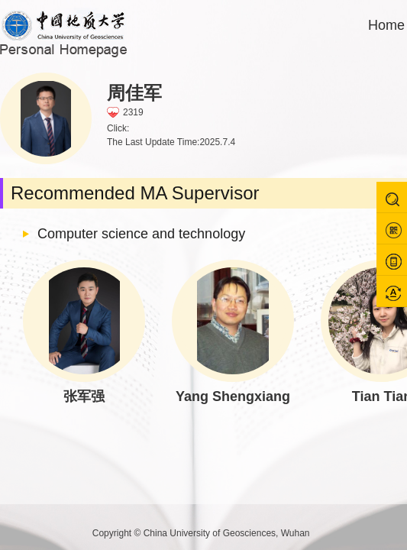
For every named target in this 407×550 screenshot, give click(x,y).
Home (386, 25)
